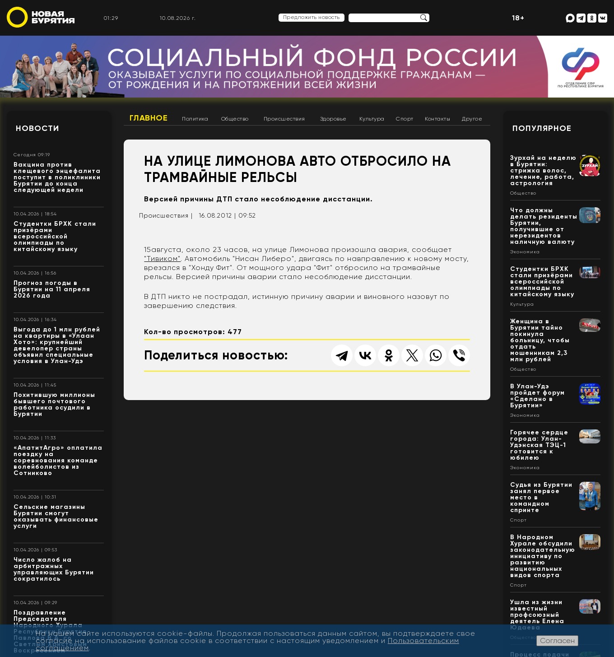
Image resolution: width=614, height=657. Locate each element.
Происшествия (284, 119)
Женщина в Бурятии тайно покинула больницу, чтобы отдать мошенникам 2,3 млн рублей (540, 340)
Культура (372, 119)
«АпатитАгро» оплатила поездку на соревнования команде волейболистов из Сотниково (58, 460)
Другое (472, 119)
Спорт (405, 119)
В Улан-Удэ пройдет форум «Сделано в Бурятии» (537, 395)
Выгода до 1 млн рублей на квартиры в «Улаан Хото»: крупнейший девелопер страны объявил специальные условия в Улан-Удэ (57, 345)
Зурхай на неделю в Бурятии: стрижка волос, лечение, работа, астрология (543, 170)
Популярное (542, 128)
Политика (195, 119)
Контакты (437, 119)
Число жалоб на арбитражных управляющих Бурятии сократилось (54, 569)
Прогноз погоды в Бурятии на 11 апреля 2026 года (52, 289)
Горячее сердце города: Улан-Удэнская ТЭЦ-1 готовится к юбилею (539, 445)
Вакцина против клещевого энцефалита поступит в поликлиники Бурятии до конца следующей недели (57, 177)
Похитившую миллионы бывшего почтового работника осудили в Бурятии (54, 404)
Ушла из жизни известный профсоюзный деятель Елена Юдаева (537, 614)
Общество (235, 119)
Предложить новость (311, 17)
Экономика (525, 252)
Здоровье (333, 119)
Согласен (557, 640)
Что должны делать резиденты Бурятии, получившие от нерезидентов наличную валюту (543, 226)
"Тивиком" (162, 258)
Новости (37, 128)
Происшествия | (166, 215)
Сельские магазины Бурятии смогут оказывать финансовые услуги (56, 516)
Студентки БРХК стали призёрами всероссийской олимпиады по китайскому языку (55, 236)
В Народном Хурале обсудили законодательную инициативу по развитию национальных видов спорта (542, 556)
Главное (149, 118)
